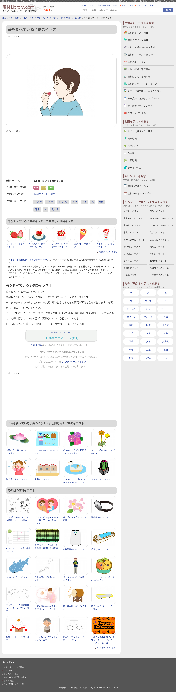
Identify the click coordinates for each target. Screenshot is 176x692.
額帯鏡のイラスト (99, 517)
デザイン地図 (134, 167)
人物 (49, 18)
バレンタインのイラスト (161, 218)
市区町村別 (133, 146)
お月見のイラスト (158, 261)
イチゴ (32, 18)
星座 (148, 349)
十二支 (165, 325)
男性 (68, 18)
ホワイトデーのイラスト (161, 225)
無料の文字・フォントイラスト (143, 84)
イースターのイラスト (134, 239)
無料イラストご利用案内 (128, 1)
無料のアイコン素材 (138, 40)
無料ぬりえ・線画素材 (139, 76)
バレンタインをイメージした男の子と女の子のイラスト (46, 520)
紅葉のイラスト (131, 275)
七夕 (151, 5)
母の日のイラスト (132, 246)
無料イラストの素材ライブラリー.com (87, 688)
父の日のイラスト (132, 254)
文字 (148, 341)
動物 (131, 325)
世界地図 (132, 160)
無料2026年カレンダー (139, 186)
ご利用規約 (36, 345)
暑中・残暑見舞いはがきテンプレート (147, 91)
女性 (148, 333)
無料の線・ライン (137, 62)
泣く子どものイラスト (16, 479)
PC (165, 301)
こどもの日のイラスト (160, 239)
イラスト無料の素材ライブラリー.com (28, 259)
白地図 (115, 5)
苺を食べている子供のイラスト (61, 332)
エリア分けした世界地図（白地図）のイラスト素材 (17, 608)
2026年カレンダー (88, 5)
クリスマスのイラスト (160, 275)
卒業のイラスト (131, 232)
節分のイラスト (157, 211)
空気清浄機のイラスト (73, 549)
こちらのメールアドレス (73, 361)
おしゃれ (131, 309)
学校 (131, 341)
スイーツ (131, 317)
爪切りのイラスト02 (101, 549)
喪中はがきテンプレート (140, 105)
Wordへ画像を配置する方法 (15, 677)
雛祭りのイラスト (132, 225)
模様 (131, 357)
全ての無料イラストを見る (164, 1)
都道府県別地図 (104, 5)
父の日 (138, 5)
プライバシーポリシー (13, 674)
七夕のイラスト (157, 254)
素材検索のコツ (145, 1)
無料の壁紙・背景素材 (139, 69)
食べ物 (78, 18)
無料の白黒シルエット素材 (141, 47)
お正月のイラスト (132, 211)
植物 (165, 349)
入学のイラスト (157, 232)
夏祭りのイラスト (132, 261)
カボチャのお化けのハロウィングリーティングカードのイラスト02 (103, 640)
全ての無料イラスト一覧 (14, 684)
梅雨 (131, 5)
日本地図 (132, 138)
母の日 (123, 5)
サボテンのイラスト (100, 479)
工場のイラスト (41, 479)
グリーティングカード (139, 113)
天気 (131, 333)
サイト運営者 (9, 681)
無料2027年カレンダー (139, 193)
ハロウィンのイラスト (160, 268)
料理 (131, 349)
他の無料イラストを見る (107, 252)
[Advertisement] (61, 45)
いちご (25, 18)
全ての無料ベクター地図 (140, 131)
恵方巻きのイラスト (133, 218)
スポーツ (148, 317)
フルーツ (41, 18)
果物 (63, 18)
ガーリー (165, 309)
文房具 (165, 341)
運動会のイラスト (132, 268)
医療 (148, 325)
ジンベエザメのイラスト (17, 577)
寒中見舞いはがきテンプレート (143, 98)
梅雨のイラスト (157, 246)
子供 (54, 18)
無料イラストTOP (10, 18)
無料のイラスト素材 (44, 194)
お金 (148, 309)
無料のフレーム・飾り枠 (140, 54)
